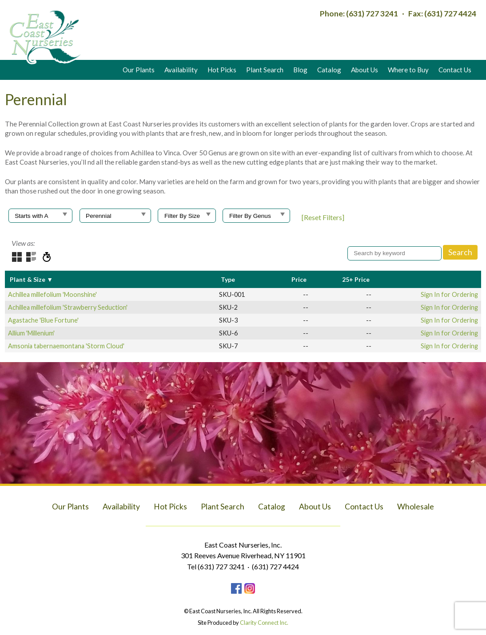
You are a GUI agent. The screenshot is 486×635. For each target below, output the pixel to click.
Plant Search (264, 70)
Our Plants (139, 70)
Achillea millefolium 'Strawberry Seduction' (67, 307)
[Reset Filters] (323, 217)
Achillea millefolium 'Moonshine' (52, 294)
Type (228, 279)
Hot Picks (221, 70)
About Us (364, 70)
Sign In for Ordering (449, 294)
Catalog (329, 70)
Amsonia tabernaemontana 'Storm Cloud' (66, 346)
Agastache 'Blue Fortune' (43, 320)
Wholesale (415, 506)
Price (299, 279)
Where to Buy (408, 70)
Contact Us (454, 70)
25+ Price (356, 279)
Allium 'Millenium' (31, 333)
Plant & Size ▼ (31, 279)
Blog (300, 70)
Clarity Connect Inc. (264, 622)
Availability (181, 70)
